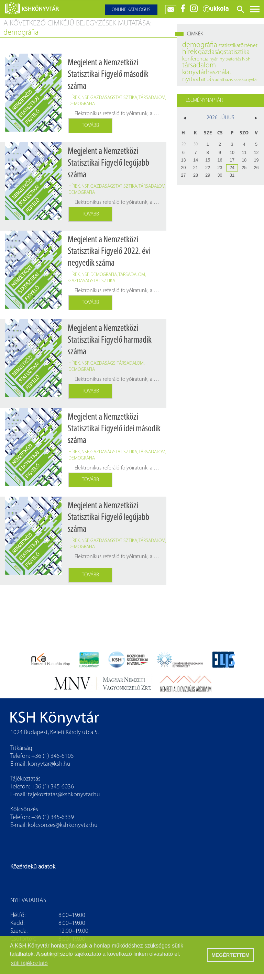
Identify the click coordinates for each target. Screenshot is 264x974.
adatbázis (224, 79)
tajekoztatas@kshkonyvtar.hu (64, 795)
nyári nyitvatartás (225, 59)
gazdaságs (103, 363)
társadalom (152, 97)
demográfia (81, 104)
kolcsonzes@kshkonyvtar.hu (63, 825)
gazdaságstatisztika (113, 97)
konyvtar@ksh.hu (49, 764)
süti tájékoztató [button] (29, 963)
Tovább (90, 125)
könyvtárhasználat (206, 72)
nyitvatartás (198, 79)
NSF (85, 97)
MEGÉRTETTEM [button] (230, 955)
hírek (74, 97)
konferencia (195, 59)
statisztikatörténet (237, 45)
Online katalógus (131, 9)
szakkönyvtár (246, 79)
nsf (85, 363)
